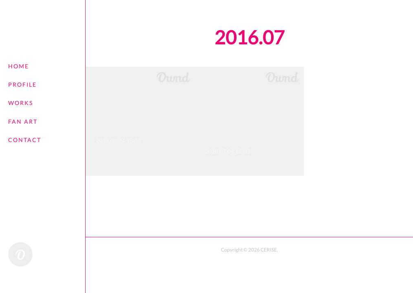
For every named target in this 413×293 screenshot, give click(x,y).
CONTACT (24, 139)
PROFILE (22, 84)
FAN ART (23, 121)
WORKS (20, 102)
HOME (18, 66)
